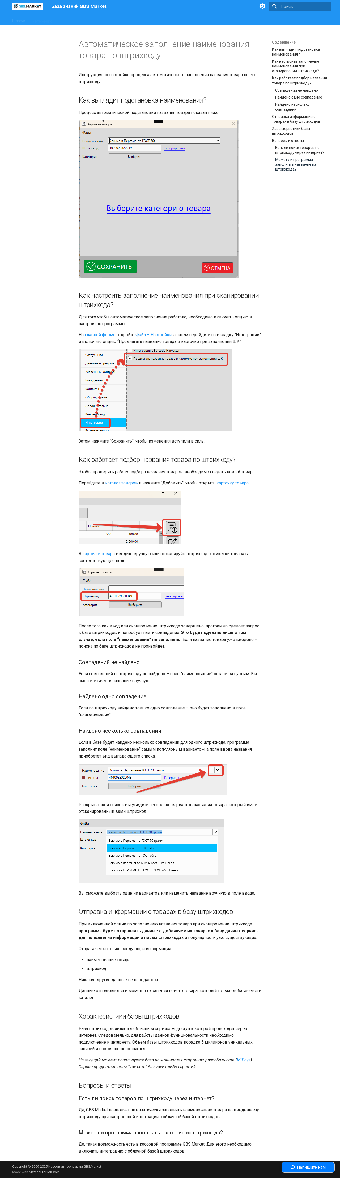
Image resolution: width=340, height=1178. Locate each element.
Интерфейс (42, 19)
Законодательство (107, 19)
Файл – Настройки (153, 334)
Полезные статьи (145, 19)
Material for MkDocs (44, 1172)
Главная (19, 19)
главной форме (100, 334)
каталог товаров (121, 483)
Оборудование (71, 19)
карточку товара (232, 483)
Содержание (284, 42)
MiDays (243, 1059)
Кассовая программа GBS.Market (74, 1166)
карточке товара (98, 553)
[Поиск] (300, 6)
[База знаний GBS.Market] (27, 6)
